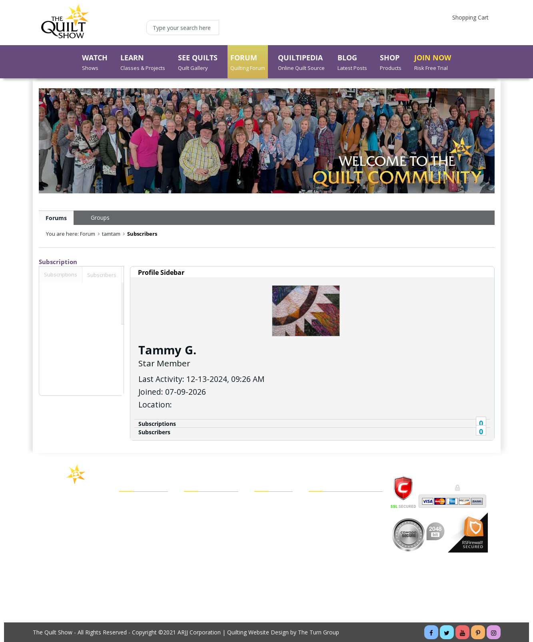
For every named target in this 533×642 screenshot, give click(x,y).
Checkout (266, 513)
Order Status (270, 536)
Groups (100, 217)
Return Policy (271, 558)
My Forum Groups (207, 525)
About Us (131, 580)
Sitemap (319, 536)
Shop (125, 547)
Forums (56, 218)
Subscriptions (157, 423)
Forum (127, 536)
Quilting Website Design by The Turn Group (283, 632)
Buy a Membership (143, 592)
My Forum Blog (204, 547)
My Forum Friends (207, 513)
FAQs (316, 513)
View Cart (266, 502)
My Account (199, 502)
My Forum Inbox (205, 536)
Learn (126, 513)
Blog (125, 569)
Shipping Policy (273, 547)
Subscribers (154, 432)
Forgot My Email (205, 558)
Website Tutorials (331, 558)
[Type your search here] (182, 27)
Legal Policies (326, 502)
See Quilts (132, 525)
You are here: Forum (70, 233)
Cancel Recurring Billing (339, 547)
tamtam (111, 233)
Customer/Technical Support (346, 525)
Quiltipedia (132, 558)
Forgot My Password (211, 569)
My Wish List (270, 525)
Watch (127, 502)
